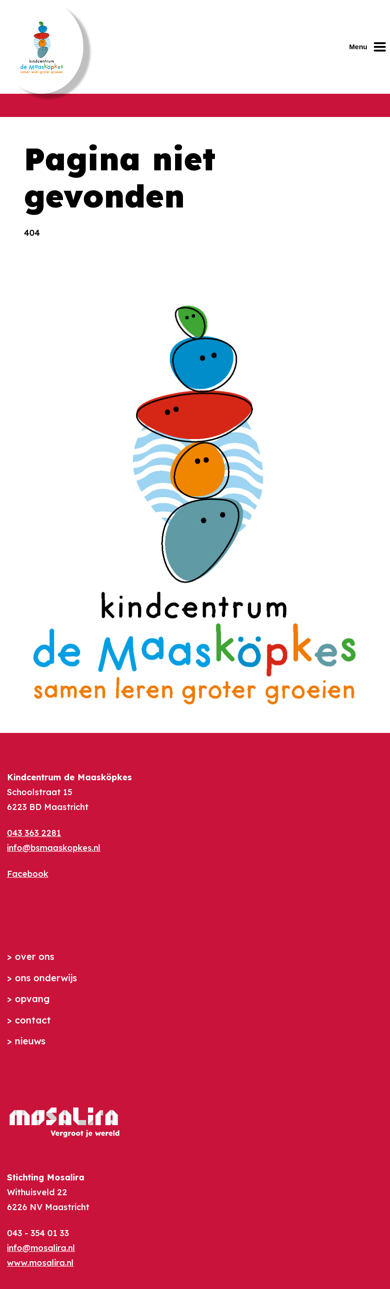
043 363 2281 (34, 833)
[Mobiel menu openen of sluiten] (369, 47)
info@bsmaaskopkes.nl (54, 847)
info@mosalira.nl (41, 1248)
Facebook (27, 873)
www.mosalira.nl (40, 1262)
